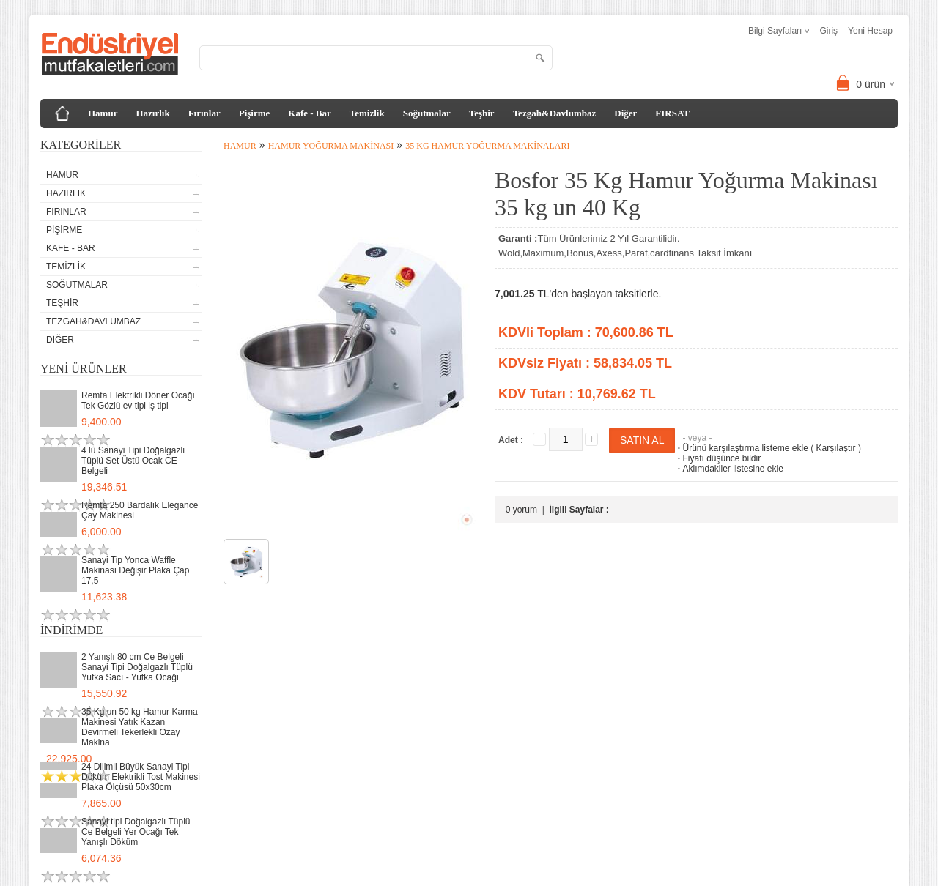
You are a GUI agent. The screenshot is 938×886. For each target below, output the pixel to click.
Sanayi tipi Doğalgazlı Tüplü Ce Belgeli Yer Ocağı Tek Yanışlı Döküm (136, 831)
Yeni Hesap (870, 31)
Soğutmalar (427, 113)
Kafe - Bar (309, 113)
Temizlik (367, 113)
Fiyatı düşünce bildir (718, 458)
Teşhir (482, 113)
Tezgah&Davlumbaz (555, 113)
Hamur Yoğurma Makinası (331, 146)
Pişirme (254, 113)
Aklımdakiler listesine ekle (729, 469)
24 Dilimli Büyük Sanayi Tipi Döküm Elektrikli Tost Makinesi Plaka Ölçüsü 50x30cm (140, 777)
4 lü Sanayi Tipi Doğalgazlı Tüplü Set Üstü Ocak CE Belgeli (133, 460)
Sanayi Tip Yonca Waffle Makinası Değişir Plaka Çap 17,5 (135, 570)
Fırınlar (204, 113)
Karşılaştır (836, 448)
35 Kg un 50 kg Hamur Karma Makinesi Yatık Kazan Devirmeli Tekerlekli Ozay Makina (139, 727)
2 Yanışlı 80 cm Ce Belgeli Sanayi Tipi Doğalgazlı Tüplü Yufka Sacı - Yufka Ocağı (137, 667)
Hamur (102, 113)
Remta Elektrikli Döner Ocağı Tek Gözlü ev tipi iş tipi (138, 400)
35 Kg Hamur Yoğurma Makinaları (487, 146)
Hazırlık (152, 113)
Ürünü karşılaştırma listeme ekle (741, 448)
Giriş (828, 31)
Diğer (625, 113)
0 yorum (521, 510)
